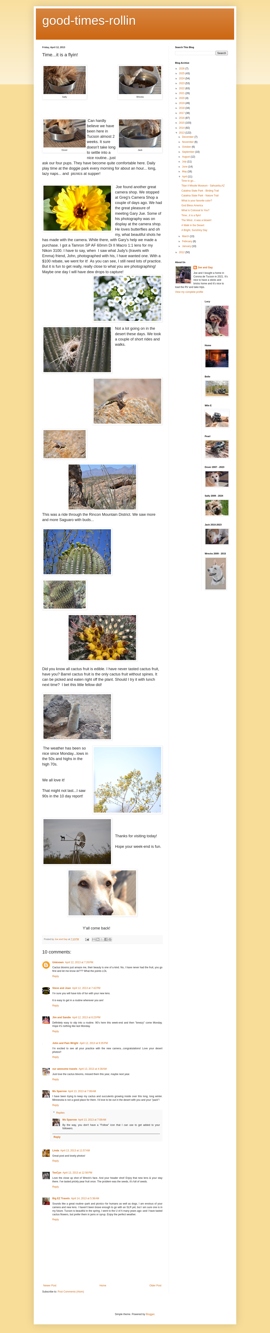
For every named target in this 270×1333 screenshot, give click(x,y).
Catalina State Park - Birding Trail (200, 190)
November (188, 141)
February (187, 241)
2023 (182, 83)
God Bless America (192, 205)
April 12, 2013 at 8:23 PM (86, 1017)
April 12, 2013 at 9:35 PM (94, 1043)
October (187, 146)
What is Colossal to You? (195, 210)
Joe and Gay (205, 267)
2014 (182, 127)
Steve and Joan (61, 988)
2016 (182, 117)
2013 (182, 132)
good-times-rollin (89, 20)
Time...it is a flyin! (191, 215)
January (187, 246)
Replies (60, 1112)
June (185, 166)
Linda (55, 1150)
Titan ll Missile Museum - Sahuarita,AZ (203, 185)
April (185, 176)
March (186, 236)
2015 (182, 122)
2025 (182, 73)
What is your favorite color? (196, 200)
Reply (55, 976)
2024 (182, 78)
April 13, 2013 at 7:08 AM (92, 1119)
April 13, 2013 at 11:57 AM (75, 1150)
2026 (182, 68)
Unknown (58, 962)
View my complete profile (189, 291)
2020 (182, 98)
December (188, 136)
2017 (182, 113)
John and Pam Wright (65, 1043)
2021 (182, 93)
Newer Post (49, 1285)
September (188, 151)
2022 (182, 88)
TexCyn (56, 1172)
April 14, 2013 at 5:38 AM (85, 1198)
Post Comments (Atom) (71, 1291)
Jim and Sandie (61, 1017)
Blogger (150, 1314)
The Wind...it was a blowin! (196, 220)
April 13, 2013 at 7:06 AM (82, 1091)
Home (103, 1285)
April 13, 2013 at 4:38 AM (93, 1068)
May (185, 171)
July (184, 161)
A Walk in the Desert (192, 225)
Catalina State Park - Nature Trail (200, 195)
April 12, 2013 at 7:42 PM (86, 988)
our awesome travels (64, 1068)
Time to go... (188, 180)
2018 (182, 108)
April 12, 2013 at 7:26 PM (79, 962)
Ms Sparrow (59, 1091)
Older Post (155, 1285)
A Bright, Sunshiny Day (194, 230)
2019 (182, 103)
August (186, 156)
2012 (182, 252)
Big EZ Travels (61, 1198)
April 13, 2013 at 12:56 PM (77, 1172)
